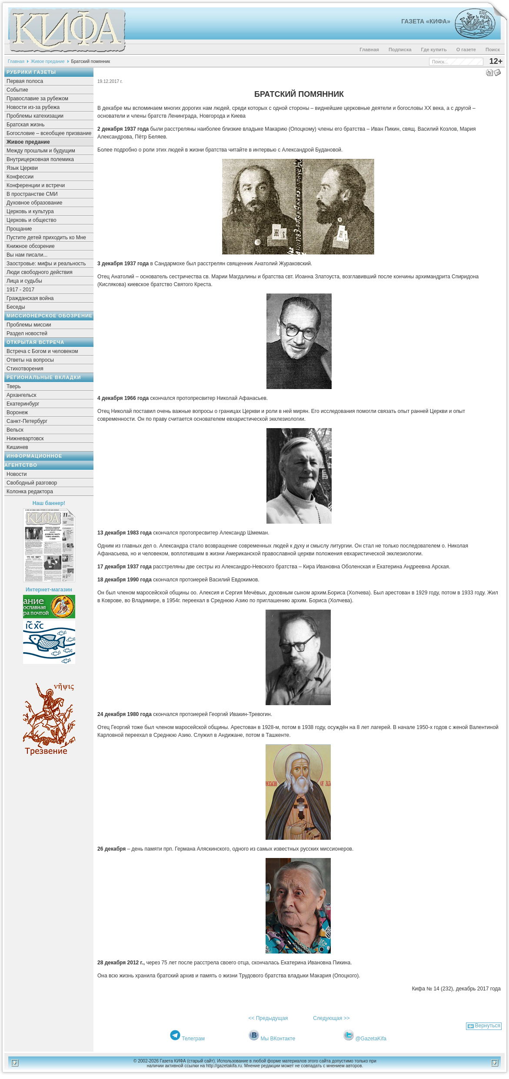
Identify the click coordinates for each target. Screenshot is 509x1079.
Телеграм (193, 1039)
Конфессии (20, 177)
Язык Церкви (22, 168)
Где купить (434, 49)
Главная (369, 49)
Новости (17, 474)
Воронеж (17, 412)
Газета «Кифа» (425, 21)
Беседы (16, 307)
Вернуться (487, 1026)
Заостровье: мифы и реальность (46, 264)
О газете (466, 49)
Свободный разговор (32, 483)
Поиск (493, 49)
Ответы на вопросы (30, 360)
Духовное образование (34, 203)
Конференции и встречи (36, 185)
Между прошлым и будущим (41, 151)
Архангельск (22, 395)
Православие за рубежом (37, 99)
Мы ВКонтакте (277, 1039)
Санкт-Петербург (27, 421)
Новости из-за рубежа (33, 107)
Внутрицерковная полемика (40, 159)
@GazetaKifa (370, 1039)
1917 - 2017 (20, 290)
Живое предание (48, 61)
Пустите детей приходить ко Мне (46, 237)
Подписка (400, 49)
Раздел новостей (27, 333)
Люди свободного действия (40, 272)
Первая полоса (25, 81)
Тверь (14, 386)
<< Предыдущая (268, 1018)
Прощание (19, 229)
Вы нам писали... (27, 255)
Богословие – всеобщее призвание (49, 133)
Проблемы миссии (29, 325)
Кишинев (17, 447)
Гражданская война (30, 298)
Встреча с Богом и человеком (42, 351)
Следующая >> (331, 1018)
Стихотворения (25, 369)
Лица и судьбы (24, 281)
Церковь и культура (30, 211)
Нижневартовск (25, 439)
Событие (17, 90)
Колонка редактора (30, 491)
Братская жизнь (25, 125)
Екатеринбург (23, 404)
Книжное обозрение (31, 246)
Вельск (15, 430)
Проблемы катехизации (35, 116)
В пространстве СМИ (32, 194)
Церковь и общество (32, 220)
